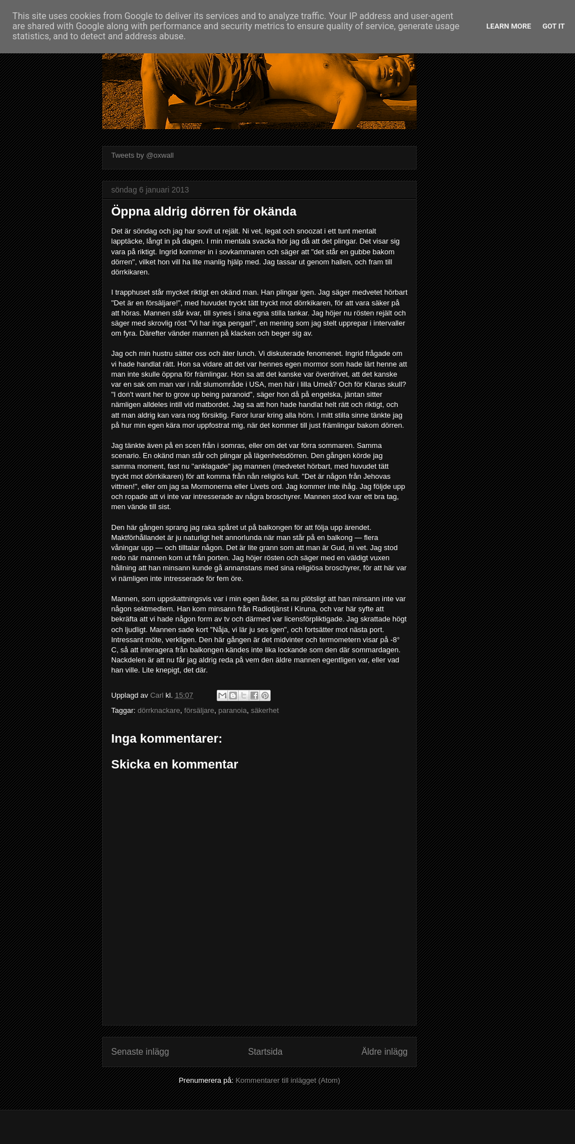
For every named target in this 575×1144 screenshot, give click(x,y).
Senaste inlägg (140, 1051)
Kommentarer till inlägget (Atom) (287, 1080)
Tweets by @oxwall (142, 155)
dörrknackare (159, 710)
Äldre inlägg (385, 1051)
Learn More (508, 26)
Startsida (265, 1051)
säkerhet (265, 710)
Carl (157, 695)
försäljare (199, 710)
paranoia (232, 710)
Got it (553, 26)
